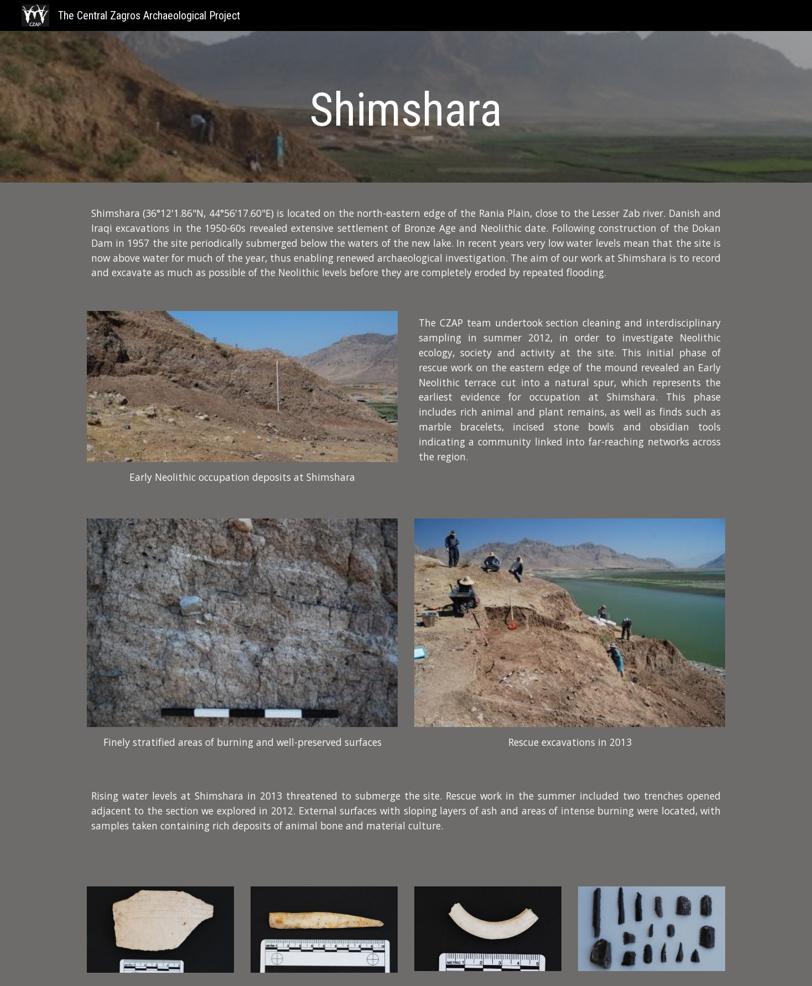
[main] (406, 109)
